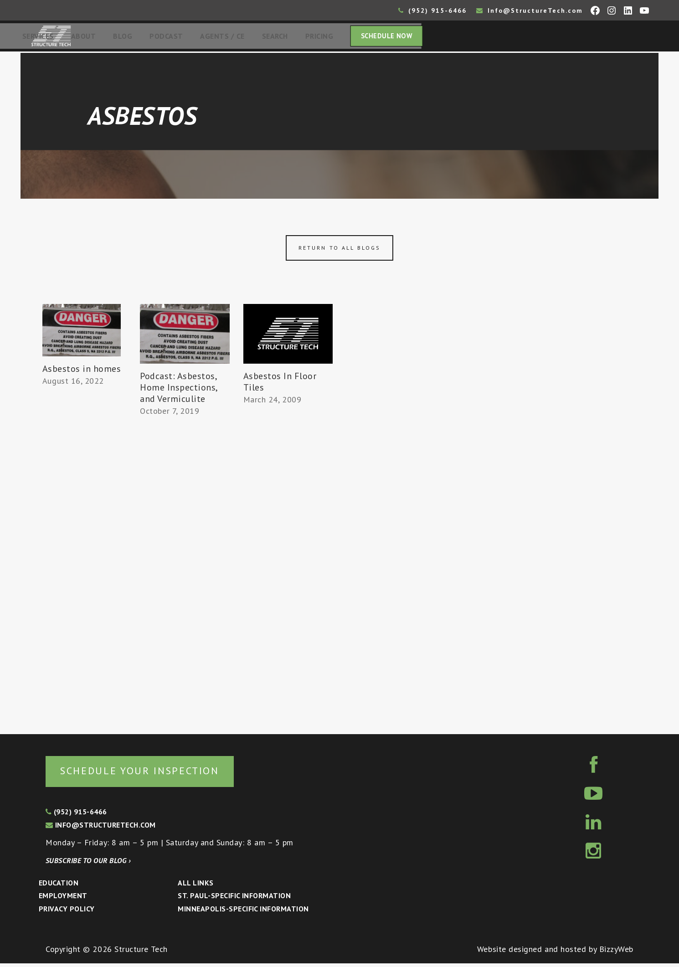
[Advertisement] (81, 559)
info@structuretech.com (101, 828)
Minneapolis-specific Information (243, 912)
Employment (63, 899)
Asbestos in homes (81, 371)
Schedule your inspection (153, 773)
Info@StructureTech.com (529, 10)
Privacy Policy (67, 912)
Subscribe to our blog (88, 864)
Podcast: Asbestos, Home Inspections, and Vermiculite (178, 390)
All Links (195, 886)
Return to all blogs (339, 250)
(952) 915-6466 (432, 10)
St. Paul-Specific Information (234, 899)
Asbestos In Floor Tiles (280, 384)
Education (58, 886)
